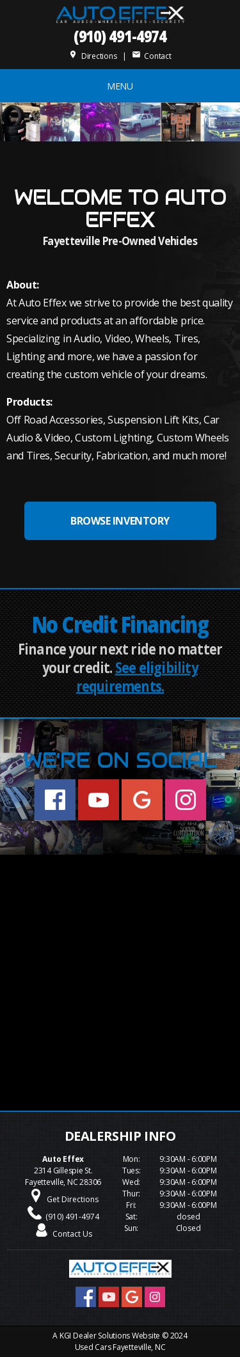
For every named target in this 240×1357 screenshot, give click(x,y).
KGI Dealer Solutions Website (110, 1335)
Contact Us (72, 1233)
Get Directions (73, 1199)
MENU (120, 86)
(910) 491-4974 (120, 35)
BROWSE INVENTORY (119, 521)
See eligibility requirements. (137, 677)
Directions (92, 56)
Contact (152, 56)
